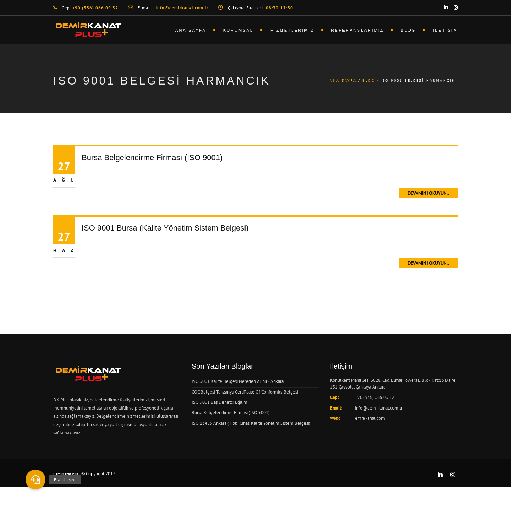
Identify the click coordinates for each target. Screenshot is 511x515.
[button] (35, 479)
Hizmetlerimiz (292, 30)
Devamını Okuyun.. (428, 193)
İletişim (445, 30)
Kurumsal (238, 30)
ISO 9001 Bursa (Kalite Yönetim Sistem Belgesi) (165, 227)
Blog (408, 30)
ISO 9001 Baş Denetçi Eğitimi (220, 402)
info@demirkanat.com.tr (378, 408)
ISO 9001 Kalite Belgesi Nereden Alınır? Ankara (238, 381)
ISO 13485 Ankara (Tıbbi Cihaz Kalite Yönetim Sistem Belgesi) (251, 423)
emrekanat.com (370, 418)
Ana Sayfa (190, 30)
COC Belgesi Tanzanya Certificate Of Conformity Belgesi (245, 392)
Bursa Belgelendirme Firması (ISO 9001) (152, 157)
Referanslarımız (357, 30)
